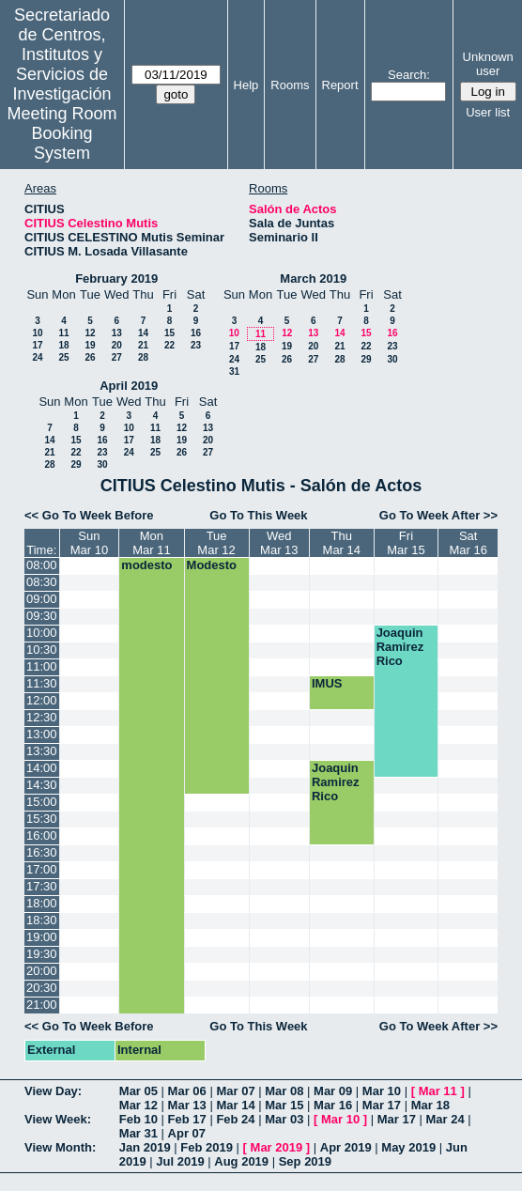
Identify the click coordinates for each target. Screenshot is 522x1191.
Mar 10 (381, 1091)
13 (117, 333)
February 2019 (116, 278)
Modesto (212, 565)
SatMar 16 (467, 543)
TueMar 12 (216, 543)
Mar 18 (430, 1105)
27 (117, 357)
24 (37, 357)
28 (143, 357)
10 (37, 333)
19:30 (41, 954)
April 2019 (129, 386)
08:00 (41, 565)
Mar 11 (438, 1091)
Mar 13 (187, 1105)
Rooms (289, 85)
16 (196, 333)
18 (63, 345)
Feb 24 (235, 1119)
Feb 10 (138, 1119)
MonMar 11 (151, 543)
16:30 (41, 852)
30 (392, 359)
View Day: (53, 1091)
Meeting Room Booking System (62, 133)
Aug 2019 (241, 1161)
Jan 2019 (145, 1147)
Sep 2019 (305, 1161)
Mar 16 (333, 1105)
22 (169, 345)
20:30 (41, 988)
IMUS (327, 683)
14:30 (41, 785)
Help (246, 85)
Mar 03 (284, 1119)
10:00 (41, 633)
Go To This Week (258, 515)
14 (143, 333)
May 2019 (408, 1147)
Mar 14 (235, 1105)
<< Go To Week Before (89, 515)
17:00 (41, 869)
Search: (409, 75)
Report (340, 85)
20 (117, 345)
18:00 (41, 903)
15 (169, 333)
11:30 (41, 683)
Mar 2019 (277, 1147)
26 (89, 357)
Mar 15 (284, 1105)
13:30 (41, 751)
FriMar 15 (405, 543)
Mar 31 (138, 1133)
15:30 (41, 819)
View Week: (57, 1119)
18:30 (41, 920)
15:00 (41, 802)
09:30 (41, 616)
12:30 (41, 717)
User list (488, 112)
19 (89, 345)
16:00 (41, 835)
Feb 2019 (206, 1147)
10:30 (41, 649)
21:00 (41, 1005)
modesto (146, 565)
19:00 (41, 937)
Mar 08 (284, 1091)
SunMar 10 (89, 543)
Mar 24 (445, 1119)
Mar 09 (333, 1091)
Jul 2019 (180, 1161)
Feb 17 (187, 1119)
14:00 (41, 768)
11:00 (41, 666)
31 (234, 371)
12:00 (41, 700)
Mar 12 (138, 1105)
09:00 (41, 599)
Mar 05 (138, 1091)
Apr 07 (187, 1133)
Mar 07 (235, 1091)
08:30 (41, 582)
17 (37, 345)
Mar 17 (381, 1105)
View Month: (60, 1147)
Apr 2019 (346, 1147)
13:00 (41, 734)
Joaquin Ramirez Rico (400, 647)
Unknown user (488, 64)
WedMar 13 (279, 543)
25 (63, 357)
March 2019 (313, 278)
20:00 (41, 971)
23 (196, 345)
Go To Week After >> (438, 515)
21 (143, 345)
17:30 (41, 886)
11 (63, 333)
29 (366, 359)
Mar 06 (187, 1091)
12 (89, 333)
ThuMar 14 (342, 543)
